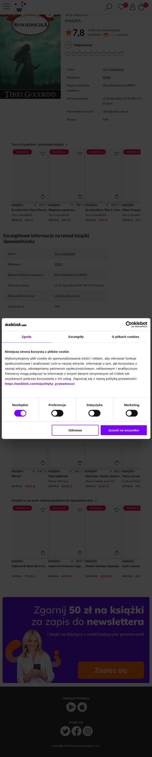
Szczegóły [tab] (76, 336)
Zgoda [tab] (26, 336)
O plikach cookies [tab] (125, 336)
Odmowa (75, 430)
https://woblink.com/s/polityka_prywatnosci (40, 383)
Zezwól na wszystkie (123, 430)
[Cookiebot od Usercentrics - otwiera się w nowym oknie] (128, 324)
